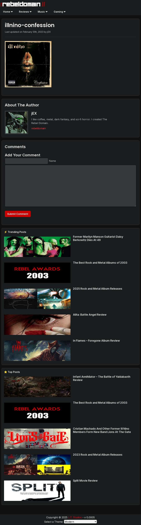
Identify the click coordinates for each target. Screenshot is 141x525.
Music (43, 11)
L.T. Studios (75, 517)
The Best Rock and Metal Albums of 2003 (100, 262)
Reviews (25, 11)
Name (52, 160)
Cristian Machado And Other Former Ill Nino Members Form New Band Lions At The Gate (102, 430)
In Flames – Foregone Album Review (96, 340)
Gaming (60, 11)
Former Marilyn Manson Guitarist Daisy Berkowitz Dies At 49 (98, 238)
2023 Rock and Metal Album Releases (97, 454)
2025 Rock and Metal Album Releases (97, 288)
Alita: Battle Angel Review (90, 314)
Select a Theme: (53, 521)
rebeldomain (38, 128)
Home (8, 11)
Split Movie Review (85, 480)
